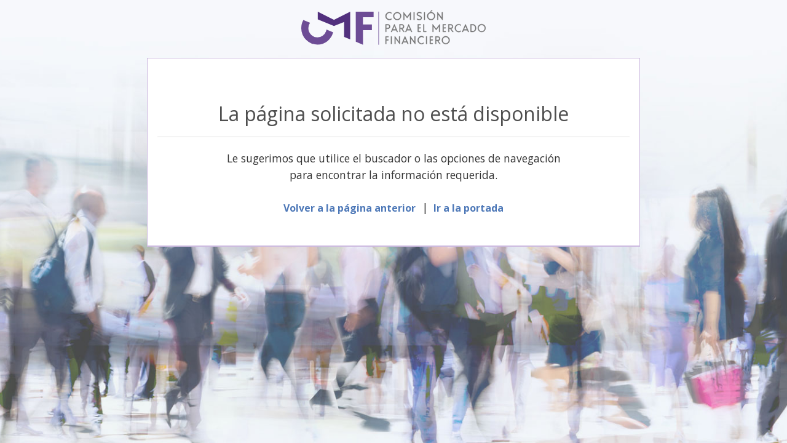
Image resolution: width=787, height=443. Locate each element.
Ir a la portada (468, 208)
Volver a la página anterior (349, 208)
